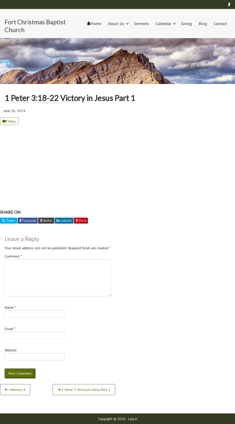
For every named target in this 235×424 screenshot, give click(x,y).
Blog (203, 23)
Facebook (28, 221)
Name (10, 307)
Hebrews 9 (15, 389)
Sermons (141, 23)
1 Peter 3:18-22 (32, 98)
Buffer (46, 221)
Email (10, 328)
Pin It (81, 221)
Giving (186, 23)
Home (94, 23)
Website (11, 350)
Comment (13, 256)
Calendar (163, 23)
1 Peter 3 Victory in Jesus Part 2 (83, 389)
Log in (132, 418)
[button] (127, 23)
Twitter (8, 221)
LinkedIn (64, 221)
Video (9, 121)
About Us (116, 23)
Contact (220, 23)
